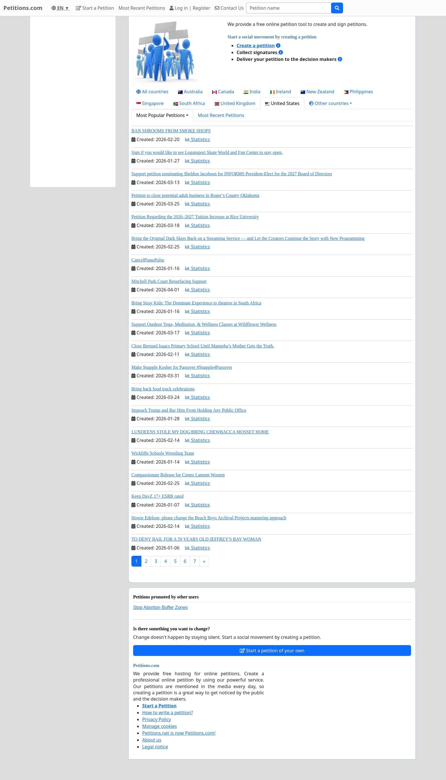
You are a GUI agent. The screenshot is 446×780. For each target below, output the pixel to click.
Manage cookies (159, 726)
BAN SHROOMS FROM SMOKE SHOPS (170, 130)
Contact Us (229, 8)
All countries (152, 92)
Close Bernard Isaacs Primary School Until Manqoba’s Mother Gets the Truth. (202, 345)
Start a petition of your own (272, 650)
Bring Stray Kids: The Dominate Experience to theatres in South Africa (196, 303)
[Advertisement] (72, 101)
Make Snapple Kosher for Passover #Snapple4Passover (181, 367)
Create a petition (256, 45)
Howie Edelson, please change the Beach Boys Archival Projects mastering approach (208, 517)
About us (151, 740)
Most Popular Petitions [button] (160, 115)
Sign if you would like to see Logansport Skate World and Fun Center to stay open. (207, 152)
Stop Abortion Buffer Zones (160, 607)
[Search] (288, 8)
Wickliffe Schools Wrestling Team (162, 453)
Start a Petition (95, 8)
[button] (330, 103)
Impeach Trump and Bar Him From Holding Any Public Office (188, 410)
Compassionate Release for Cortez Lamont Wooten (178, 474)
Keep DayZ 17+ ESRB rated (157, 496)
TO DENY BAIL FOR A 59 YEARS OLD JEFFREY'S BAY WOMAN (196, 539)
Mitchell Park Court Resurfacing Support (169, 281)
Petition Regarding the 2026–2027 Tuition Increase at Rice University (195, 216)
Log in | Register (190, 8)
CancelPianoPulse (147, 260)
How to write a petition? (167, 712)
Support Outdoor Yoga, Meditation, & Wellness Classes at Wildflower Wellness (203, 324)
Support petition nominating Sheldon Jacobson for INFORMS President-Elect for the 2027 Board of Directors (231, 173)
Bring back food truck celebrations (163, 388)
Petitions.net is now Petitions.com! (178, 733)
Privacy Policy (156, 719)
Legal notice (155, 747)
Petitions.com (22, 8)
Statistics (197, 139)
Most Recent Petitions (142, 8)
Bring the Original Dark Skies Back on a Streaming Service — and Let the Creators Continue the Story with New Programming (247, 238)
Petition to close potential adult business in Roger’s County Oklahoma (195, 195)
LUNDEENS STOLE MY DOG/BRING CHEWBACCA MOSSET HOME (200, 431)
